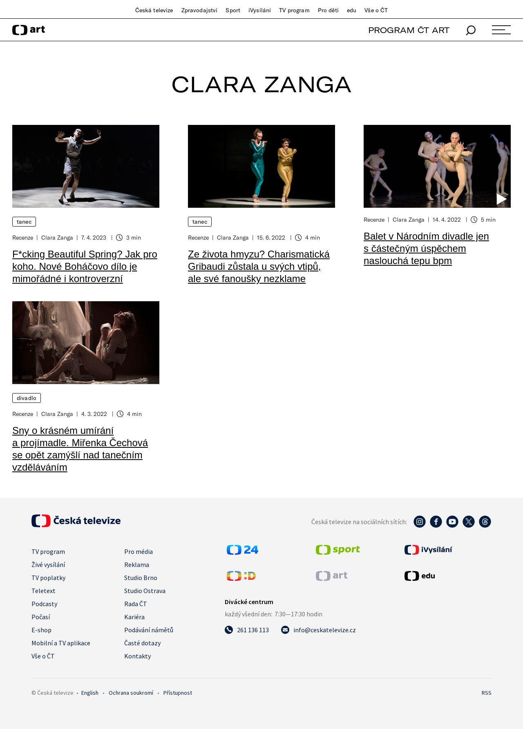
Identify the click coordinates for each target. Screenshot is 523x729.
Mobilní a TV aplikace (60, 643)
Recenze (22, 237)
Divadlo (26, 398)
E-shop (41, 630)
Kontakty (137, 656)
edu (351, 10)
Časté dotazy (142, 643)
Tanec (24, 221)
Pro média (138, 551)
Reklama (136, 564)
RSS (487, 692)
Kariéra (134, 617)
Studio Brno (140, 577)
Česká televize (154, 10)
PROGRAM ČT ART (408, 30)
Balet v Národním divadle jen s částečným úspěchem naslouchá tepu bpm (426, 248)
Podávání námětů (148, 630)
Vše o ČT (376, 10)
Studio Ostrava (144, 591)
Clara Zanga (57, 237)
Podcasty (44, 604)
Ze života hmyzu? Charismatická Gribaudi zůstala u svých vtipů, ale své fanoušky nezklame (259, 266)
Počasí (40, 617)
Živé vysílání (48, 564)
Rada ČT (135, 604)
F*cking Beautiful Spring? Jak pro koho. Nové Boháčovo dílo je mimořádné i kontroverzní (84, 266)
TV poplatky (48, 577)
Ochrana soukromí (131, 692)
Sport (233, 10)
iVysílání (259, 10)
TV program (294, 10)
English (89, 692)
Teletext (43, 591)
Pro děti (328, 10)
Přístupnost (177, 692)
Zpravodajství (199, 10)
